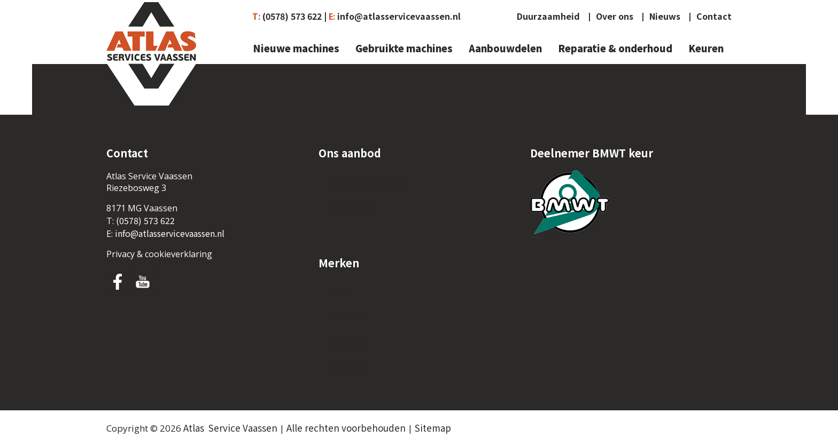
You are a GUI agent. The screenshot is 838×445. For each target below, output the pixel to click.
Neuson (345, 341)
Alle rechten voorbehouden (346, 427)
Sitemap (433, 427)
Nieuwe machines (296, 49)
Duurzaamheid (548, 16)
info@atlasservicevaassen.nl (399, 16)
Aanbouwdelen (505, 49)
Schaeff (344, 317)
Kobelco (346, 366)
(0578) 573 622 (145, 220)
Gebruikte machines (404, 49)
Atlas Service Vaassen (230, 427)
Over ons (614, 16)
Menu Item (352, 207)
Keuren (706, 49)
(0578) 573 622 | (294, 16)
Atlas (340, 292)
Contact (714, 16)
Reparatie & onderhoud (615, 49)
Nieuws (664, 16)
